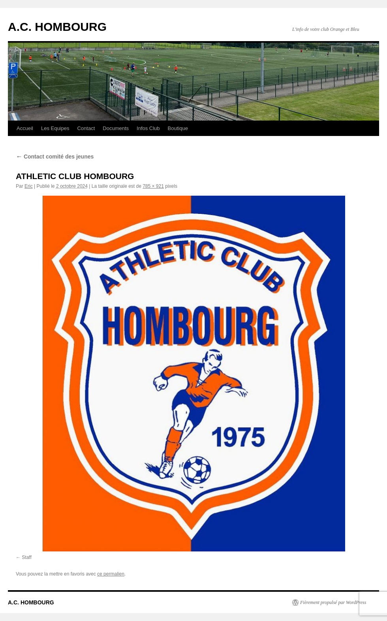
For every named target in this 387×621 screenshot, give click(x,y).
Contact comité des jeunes (55, 156)
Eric (28, 186)
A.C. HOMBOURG (57, 26)
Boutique (178, 128)
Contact (86, 128)
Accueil (25, 128)
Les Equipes (55, 128)
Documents (116, 128)
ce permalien (110, 574)
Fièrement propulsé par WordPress (333, 602)
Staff (26, 557)
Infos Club (148, 128)
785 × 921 (153, 186)
